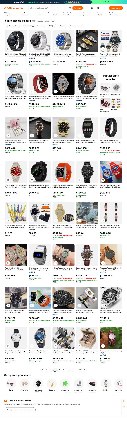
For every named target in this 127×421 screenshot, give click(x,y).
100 (80, 370)
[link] (124, 401)
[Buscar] (77, 8)
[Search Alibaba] (48, 8)
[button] (70, 8)
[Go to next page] (85, 370)
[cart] (98, 8)
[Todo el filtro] (12, 26)
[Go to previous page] (42, 370)
